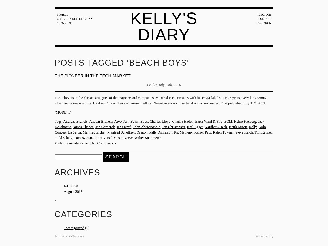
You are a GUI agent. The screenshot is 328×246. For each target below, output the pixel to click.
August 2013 (73, 192)
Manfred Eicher (94, 132)
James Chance (83, 127)
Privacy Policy (264, 236)
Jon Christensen (173, 127)
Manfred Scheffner (121, 132)
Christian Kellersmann (74, 18)
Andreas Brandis (75, 121)
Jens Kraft (124, 127)
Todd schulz (63, 138)
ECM (228, 121)
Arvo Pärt (121, 121)
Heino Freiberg (245, 121)
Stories (62, 14)
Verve (128, 138)
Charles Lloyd (160, 121)
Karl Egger (195, 127)
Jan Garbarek (105, 127)
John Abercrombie (146, 127)
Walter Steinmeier (147, 138)
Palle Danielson (160, 132)
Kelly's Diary (164, 26)
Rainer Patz (202, 132)
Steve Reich (244, 132)
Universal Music (110, 138)
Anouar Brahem (101, 121)
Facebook (263, 23)
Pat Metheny (183, 132)
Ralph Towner (223, 132)
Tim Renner (263, 132)
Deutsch (265, 14)
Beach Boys (139, 121)
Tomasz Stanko (85, 138)
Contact (264, 18)
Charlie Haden (182, 121)
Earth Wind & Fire (208, 121)
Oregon (142, 132)
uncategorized (79, 143)
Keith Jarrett (238, 127)
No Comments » (104, 143)
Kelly (253, 127)
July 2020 (71, 186)
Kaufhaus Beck (216, 127)
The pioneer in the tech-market (93, 75)
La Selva (74, 132)
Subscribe (64, 23)
